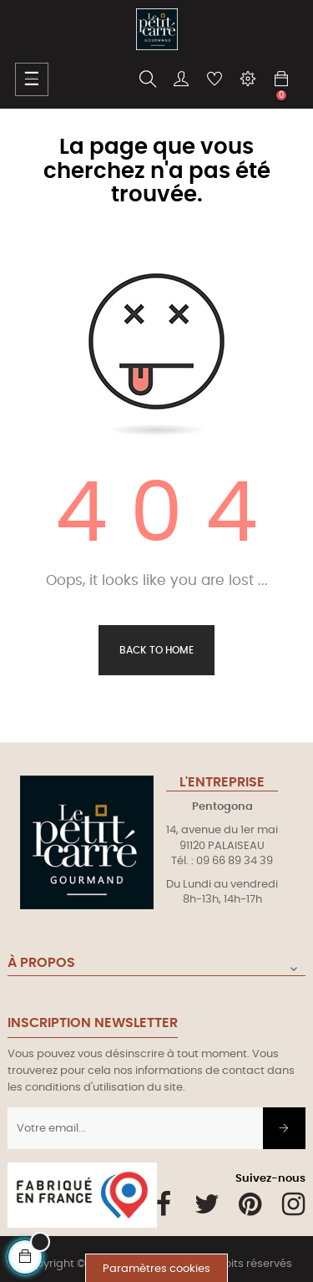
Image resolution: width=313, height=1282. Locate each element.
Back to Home (156, 650)
